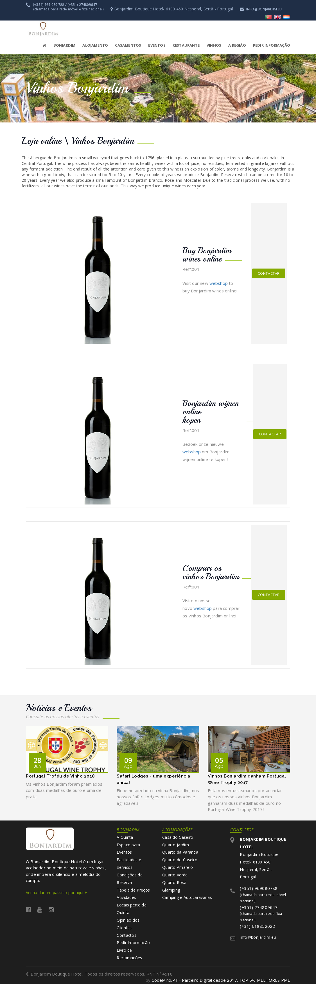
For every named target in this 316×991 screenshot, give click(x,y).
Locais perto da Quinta (131, 913)
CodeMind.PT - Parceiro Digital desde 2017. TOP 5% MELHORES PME (220, 987)
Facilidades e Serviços (129, 866)
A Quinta (125, 839)
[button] (91, 45)
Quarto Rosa (174, 886)
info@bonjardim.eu (263, 9)
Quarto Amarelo (177, 870)
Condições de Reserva (130, 882)
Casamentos (128, 44)
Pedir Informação (133, 949)
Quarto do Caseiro (179, 862)
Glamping (171, 894)
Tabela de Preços (133, 894)
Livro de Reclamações (129, 960)
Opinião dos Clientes (128, 929)
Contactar (269, 273)
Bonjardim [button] (64, 44)
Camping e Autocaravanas (187, 901)
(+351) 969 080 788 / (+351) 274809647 (62, 4)
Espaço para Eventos (128, 850)
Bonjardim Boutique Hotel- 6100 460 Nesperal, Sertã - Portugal (263, 860)
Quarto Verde (175, 878)
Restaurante (186, 44)
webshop (218, 283)
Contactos (126, 941)
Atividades (126, 901)
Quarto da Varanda (180, 854)
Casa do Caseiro (177, 839)
